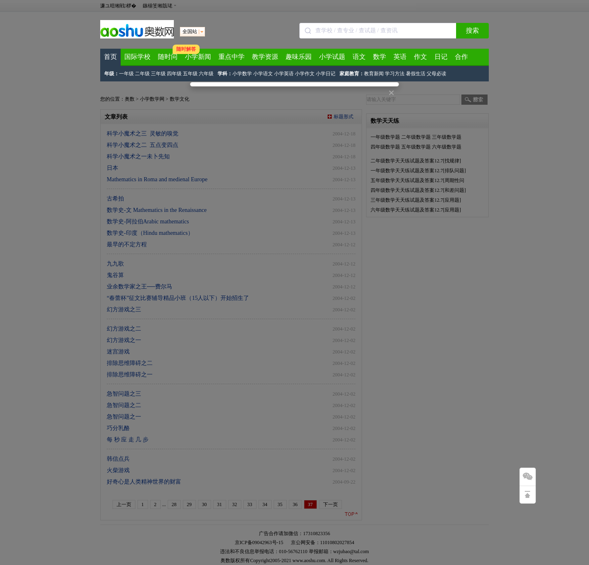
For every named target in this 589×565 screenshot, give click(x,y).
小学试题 (332, 56)
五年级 (190, 74)
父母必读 (436, 74)
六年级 (206, 74)
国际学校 (137, 56)
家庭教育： (351, 74)
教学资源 (265, 56)
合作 (461, 56)
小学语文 (263, 74)
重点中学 (231, 56)
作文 (420, 56)
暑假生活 (415, 74)
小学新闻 (198, 56)
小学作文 (305, 74)
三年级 (158, 74)
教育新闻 (374, 74)
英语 (400, 56)
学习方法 (395, 74)
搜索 (472, 30)
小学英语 (284, 74)
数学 (379, 56)
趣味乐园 (299, 56)
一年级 (126, 74)
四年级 (174, 74)
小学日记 (325, 74)
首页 (110, 56)
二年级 (142, 74)
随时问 (168, 56)
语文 (359, 56)
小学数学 (242, 74)
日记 (440, 56)
